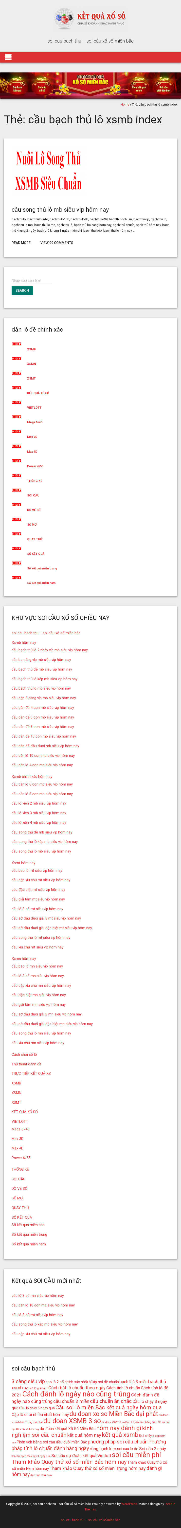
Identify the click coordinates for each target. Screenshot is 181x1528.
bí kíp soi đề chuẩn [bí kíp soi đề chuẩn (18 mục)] (104, 1382)
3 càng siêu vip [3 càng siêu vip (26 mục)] (28, 1381)
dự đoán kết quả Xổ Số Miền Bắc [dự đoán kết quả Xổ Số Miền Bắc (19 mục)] (67, 1428)
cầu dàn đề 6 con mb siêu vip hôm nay (43, 717)
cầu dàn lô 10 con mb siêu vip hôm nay (43, 755)
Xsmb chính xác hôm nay (32, 776)
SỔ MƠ (31, 524)
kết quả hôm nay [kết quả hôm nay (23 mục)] (84, 1435)
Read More (21, 243)
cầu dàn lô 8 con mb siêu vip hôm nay (42, 794)
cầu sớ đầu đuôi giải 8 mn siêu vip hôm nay (47, 1014)
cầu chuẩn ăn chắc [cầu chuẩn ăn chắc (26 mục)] (111, 1401)
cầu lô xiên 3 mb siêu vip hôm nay (39, 813)
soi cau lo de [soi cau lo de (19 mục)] (127, 1448)
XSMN (31, 364)
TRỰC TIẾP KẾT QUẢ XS (31, 1073)
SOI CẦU (33, 495)
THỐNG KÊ (34, 481)
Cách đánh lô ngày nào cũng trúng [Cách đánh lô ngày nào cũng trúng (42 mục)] (76, 1394)
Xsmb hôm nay (24, 642)
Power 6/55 (35, 466)
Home (125, 104)
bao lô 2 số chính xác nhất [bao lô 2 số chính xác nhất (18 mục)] (67, 1382)
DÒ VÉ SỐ (33, 510)
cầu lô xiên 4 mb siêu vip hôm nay (39, 822)
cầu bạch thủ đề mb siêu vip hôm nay (42, 669)
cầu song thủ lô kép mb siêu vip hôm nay (45, 841)
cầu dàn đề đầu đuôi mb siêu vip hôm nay (45, 746)
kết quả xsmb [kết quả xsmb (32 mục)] (120, 1434)
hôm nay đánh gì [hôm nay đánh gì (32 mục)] (118, 1428)
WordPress (129, 1504)
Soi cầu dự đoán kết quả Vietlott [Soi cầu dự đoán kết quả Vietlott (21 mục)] (81, 1455)
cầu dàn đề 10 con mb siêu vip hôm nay (44, 736)
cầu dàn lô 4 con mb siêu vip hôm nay (42, 765)
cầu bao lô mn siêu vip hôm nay (37, 966)
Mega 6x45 (34, 422)
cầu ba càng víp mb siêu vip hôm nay (41, 659)
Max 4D (32, 451)
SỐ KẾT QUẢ (35, 554)
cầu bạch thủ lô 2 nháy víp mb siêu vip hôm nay (50, 650)
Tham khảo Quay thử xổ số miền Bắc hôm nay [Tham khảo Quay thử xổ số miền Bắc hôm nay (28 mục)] (69, 1462)
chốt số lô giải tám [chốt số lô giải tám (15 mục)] (36, 1388)
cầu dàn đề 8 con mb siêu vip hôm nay (43, 726)
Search (22, 290)
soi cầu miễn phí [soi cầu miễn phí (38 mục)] (136, 1455)
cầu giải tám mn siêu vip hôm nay (39, 1004)
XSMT (31, 378)
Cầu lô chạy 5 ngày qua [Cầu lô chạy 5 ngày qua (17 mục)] (37, 1408)
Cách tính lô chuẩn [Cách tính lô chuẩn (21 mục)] (123, 1387)
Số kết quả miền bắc (28, 1225)
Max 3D (32, 437)
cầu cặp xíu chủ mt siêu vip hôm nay (41, 880)
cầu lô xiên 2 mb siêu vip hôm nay (39, 803)
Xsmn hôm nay (24, 958)
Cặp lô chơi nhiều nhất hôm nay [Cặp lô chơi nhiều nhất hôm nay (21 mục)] (40, 1414)
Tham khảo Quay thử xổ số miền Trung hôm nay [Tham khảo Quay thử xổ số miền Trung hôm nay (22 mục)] (98, 1468)
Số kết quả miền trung (42, 568)
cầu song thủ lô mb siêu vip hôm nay (60, 209)
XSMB (31, 349)
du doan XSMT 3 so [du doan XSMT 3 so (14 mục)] (113, 1422)
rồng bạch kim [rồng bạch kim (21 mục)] (103, 1448)
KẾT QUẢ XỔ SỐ (38, 393)
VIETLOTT (34, 407)
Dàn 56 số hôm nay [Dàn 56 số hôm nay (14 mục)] (27, 1429)
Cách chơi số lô (24, 1054)
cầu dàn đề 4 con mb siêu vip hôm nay (43, 707)
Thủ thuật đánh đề (26, 1064)
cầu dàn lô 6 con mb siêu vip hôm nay (42, 784)
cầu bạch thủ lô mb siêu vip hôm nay (41, 688)
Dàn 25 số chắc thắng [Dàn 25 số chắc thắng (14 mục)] (138, 1422)
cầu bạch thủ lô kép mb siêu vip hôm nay (44, 679)
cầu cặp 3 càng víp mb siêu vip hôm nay (44, 698)
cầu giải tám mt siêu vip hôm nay (38, 899)
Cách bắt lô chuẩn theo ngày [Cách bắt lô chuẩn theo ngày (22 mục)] (77, 1387)
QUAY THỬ (34, 539)
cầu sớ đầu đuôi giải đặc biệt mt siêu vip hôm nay (52, 928)
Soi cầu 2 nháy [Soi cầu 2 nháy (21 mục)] (152, 1448)
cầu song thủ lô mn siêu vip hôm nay (41, 1033)
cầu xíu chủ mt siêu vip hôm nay (37, 947)
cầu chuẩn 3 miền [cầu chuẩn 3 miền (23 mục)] (71, 1401)
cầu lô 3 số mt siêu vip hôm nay (37, 909)
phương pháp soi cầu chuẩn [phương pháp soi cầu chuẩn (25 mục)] (117, 1442)
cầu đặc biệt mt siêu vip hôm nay (38, 889)
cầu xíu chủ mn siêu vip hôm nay (38, 1043)
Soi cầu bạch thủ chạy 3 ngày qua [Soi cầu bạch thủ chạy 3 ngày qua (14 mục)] (31, 1456)
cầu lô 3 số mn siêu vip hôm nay (38, 976)
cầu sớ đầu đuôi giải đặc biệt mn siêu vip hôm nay (52, 1024)
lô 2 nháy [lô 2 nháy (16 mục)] (145, 1436)
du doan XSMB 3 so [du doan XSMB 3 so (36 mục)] (72, 1421)
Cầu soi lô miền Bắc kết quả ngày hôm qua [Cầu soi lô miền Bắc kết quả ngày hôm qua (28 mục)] (108, 1407)
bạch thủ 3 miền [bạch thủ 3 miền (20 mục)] (133, 1381)
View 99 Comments (56, 243)
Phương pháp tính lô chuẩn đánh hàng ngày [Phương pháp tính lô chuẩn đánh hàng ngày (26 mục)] (89, 1444)
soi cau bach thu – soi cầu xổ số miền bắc (46, 633)
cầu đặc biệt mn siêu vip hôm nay (39, 995)
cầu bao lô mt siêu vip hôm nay (37, 870)
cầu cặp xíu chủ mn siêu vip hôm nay (41, 985)
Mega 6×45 (20, 1129)
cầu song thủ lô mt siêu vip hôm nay (41, 937)
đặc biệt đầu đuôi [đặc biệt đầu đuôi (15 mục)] (41, 1475)
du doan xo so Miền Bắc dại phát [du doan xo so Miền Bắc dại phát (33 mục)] (114, 1413)
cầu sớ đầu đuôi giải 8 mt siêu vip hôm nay (46, 918)
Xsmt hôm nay (23, 863)
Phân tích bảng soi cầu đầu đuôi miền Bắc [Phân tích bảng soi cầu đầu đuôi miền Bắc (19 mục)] (52, 1442)
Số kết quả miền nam (41, 583)
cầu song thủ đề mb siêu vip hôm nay (42, 832)
